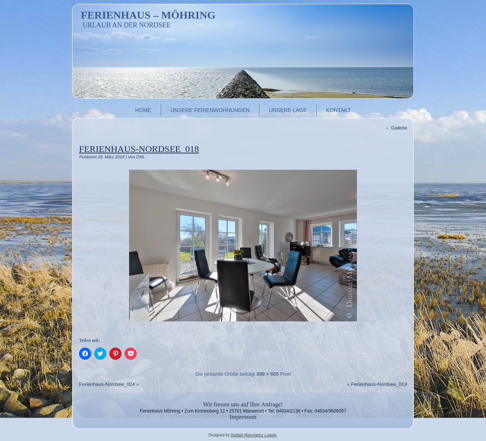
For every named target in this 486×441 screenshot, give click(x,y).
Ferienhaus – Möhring (148, 15)
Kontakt (338, 110)
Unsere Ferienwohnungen (209, 110)
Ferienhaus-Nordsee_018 (139, 149)
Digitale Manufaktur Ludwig (253, 435)
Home (143, 110)
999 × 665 (268, 374)
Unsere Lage (288, 110)
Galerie (396, 128)
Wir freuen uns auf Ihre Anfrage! (243, 404)
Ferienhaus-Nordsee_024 (107, 384)
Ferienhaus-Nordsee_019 (379, 384)
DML (140, 157)
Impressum (242, 417)
